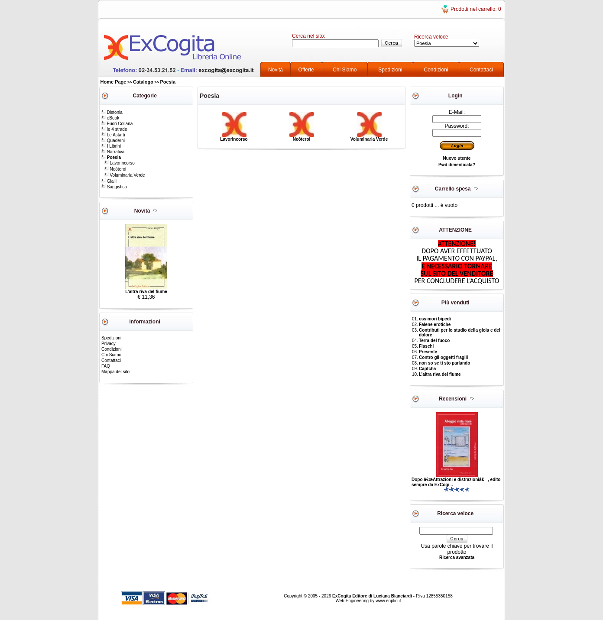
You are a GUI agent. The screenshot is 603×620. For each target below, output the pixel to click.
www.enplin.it (388, 600)
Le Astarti (113, 134)
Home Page (113, 81)
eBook (110, 118)
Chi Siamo (345, 70)
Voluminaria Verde (124, 175)
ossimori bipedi (435, 318)
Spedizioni (390, 70)
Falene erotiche (435, 324)
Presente (428, 351)
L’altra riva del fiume (146, 291)
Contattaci (481, 70)
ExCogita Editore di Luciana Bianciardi (372, 596)
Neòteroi (115, 169)
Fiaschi (426, 346)
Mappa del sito (115, 371)
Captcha (427, 368)
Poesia (167, 81)
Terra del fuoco (434, 340)
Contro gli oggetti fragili (443, 357)
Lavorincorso (119, 163)
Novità (275, 70)
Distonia (112, 112)
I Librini (111, 146)
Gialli (109, 181)
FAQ (105, 366)
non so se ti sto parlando (444, 363)
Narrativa (112, 151)
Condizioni (436, 70)
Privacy (108, 343)
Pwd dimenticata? (456, 164)
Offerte (306, 70)
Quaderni (113, 140)
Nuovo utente (457, 158)
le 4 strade (114, 129)
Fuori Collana (117, 123)
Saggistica (114, 186)
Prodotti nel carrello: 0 (476, 9)
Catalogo (143, 81)
